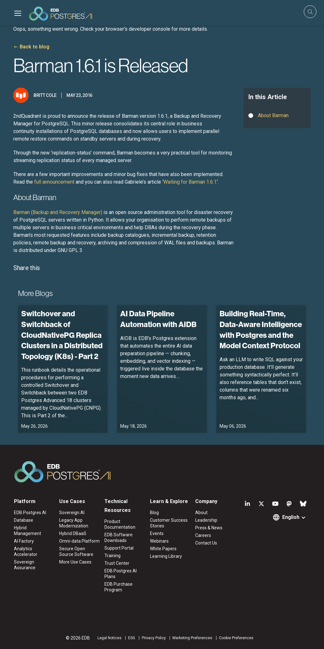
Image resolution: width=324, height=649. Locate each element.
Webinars (159, 541)
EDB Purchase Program (118, 587)
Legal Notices (109, 638)
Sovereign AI (71, 512)
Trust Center (116, 563)
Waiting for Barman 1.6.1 (190, 182)
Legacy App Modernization (73, 523)
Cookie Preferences (236, 638)
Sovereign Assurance (24, 564)
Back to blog (34, 47)
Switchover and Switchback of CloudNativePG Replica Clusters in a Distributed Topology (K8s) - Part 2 (62, 335)
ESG (131, 638)
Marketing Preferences (192, 638)
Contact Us (206, 542)
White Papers (163, 548)
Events (157, 533)
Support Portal (119, 548)
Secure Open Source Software (76, 551)
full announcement (54, 182)
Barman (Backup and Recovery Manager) (57, 212)
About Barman (273, 115)
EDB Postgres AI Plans (120, 573)
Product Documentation (119, 524)
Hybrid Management (27, 530)
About (201, 512)
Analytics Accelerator (25, 551)
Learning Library (166, 556)
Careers (203, 535)
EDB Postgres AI (30, 512)
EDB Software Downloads (118, 537)
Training (112, 555)
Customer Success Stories (169, 523)
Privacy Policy (154, 638)
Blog (154, 512)
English (290, 517)
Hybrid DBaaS (72, 533)
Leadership (206, 520)
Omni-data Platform (79, 541)
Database (23, 520)
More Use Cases (75, 561)
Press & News (208, 527)
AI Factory (24, 541)
